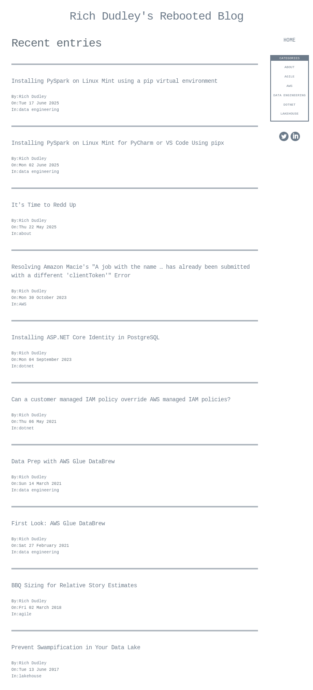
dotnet (290, 104)
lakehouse (289, 113)
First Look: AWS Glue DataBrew (58, 524)
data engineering (289, 95)
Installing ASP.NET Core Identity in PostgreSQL (85, 338)
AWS (290, 86)
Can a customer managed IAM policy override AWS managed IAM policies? (120, 400)
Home (289, 40)
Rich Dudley (32, 97)
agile (289, 76)
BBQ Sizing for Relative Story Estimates (74, 586)
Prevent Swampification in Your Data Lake (75, 648)
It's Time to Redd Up (43, 205)
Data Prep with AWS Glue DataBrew (63, 462)
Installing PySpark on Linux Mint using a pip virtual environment (114, 81)
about (289, 67)
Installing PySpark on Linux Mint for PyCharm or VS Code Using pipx (117, 143)
